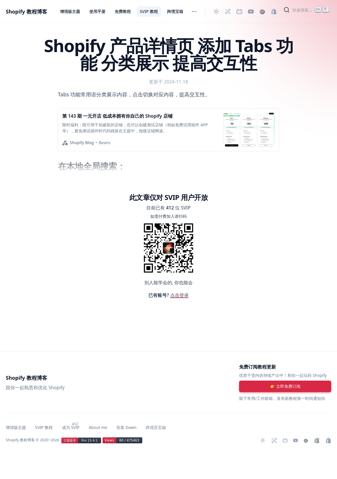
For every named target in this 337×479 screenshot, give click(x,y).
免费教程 (123, 11)
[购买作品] (262, 11)
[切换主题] (216, 11)
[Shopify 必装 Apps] (228, 11)
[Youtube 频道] (251, 11)
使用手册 (97, 11)
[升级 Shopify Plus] (317, 440)
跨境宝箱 (175, 11)
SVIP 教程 (149, 11)
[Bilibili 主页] (239, 11)
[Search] (307, 10)
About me (98, 427)
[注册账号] (285, 386)
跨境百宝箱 (156, 427)
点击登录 (179, 295)
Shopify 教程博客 (26, 11)
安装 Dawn (126, 427)
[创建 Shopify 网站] (274, 11)
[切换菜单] (194, 11)
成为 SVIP (70, 427)
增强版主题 (70, 11)
